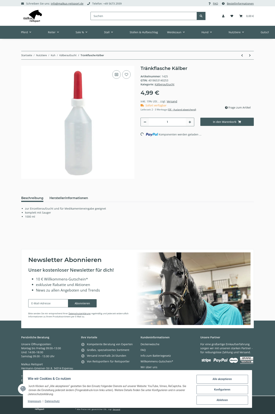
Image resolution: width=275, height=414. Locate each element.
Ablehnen (220, 400)
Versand (172, 101)
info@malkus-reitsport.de (67, 3)
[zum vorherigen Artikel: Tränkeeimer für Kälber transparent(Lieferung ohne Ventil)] (242, 55)
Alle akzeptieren (220, 380)
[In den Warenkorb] (227, 122)
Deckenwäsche (150, 344)
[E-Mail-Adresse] (48, 303)
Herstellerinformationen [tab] (68, 198)
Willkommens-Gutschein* (157, 361)
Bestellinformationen (240, 3)
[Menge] (167, 122)
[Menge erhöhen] (190, 122)
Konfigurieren (221, 390)
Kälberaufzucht (164, 84)
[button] (223, 15)
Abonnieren (82, 303)
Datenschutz (53, 402)
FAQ (215, 3)
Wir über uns (149, 367)
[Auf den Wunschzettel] (126, 74)
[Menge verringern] (145, 122)
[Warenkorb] (246, 15)
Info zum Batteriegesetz (156, 355)
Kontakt (145, 373)
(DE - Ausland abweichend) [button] (182, 109)
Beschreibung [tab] (32, 198)
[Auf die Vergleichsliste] (116, 74)
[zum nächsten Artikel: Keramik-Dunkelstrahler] (250, 55)
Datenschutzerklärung (80, 313)
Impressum (36, 402)
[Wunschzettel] (231, 15)
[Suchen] (144, 16)
